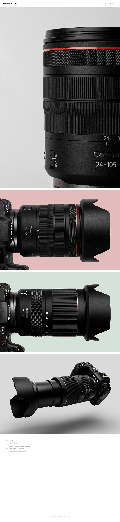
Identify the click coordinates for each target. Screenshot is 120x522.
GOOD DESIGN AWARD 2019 (18, 451)
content (11, 446)
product (22, 446)
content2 (17, 446)
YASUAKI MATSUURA (12, 4)
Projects (100, 3)
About (107, 3)
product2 (27, 446)
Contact (112, 3)
